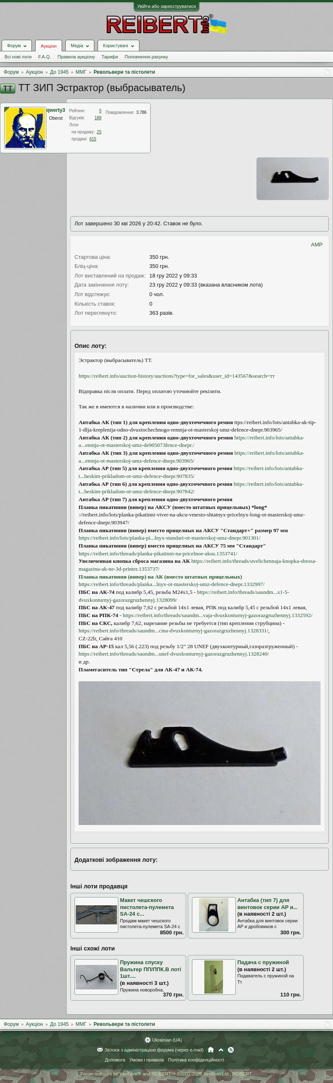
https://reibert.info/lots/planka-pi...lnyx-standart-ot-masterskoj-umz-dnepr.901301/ (169, 538)
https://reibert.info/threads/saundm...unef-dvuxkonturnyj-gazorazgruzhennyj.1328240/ (174, 654)
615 (92, 139)
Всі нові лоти (18, 56)
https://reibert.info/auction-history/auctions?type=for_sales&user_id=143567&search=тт (177, 376)
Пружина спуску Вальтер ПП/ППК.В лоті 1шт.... (150, 969)
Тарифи (110, 56)
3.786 (141, 112)
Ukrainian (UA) (167, 1039)
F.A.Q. (44, 56)
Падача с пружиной (263, 962)
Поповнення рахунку (146, 56)
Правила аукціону (76, 56)
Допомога (115, 1059)
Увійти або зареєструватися (166, 6)
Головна (211, 1050)
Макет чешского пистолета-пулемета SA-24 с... (147, 907)
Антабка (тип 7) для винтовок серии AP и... (267, 903)
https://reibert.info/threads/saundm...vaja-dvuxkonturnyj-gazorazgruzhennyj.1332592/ (218, 615)
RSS (231, 1050)
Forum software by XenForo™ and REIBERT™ (166, 1073)
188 (98, 118)
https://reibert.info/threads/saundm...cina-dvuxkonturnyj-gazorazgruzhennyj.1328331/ (173, 630)
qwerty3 (55, 110)
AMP (317, 244)
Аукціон (48, 45)
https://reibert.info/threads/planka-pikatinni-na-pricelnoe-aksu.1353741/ (158, 553)
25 (99, 132)
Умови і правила (146, 1059)
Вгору (221, 1050)
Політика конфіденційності (196, 1059)
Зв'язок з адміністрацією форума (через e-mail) (154, 1049)
